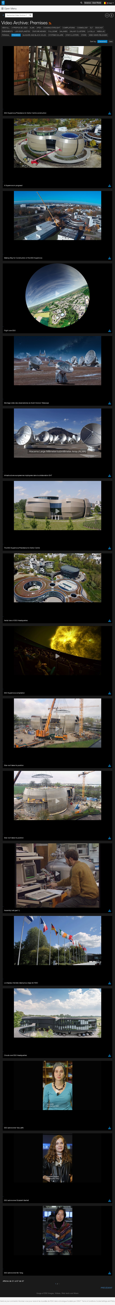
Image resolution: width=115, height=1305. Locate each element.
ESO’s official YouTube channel (64, 925)
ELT (91, 28)
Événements (7, 31)
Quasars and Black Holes (34, 35)
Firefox (10, 991)
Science (87, 3)
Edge (10, 988)
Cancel (22, 1038)
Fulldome (52, 31)
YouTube (6, 925)
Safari (10, 993)
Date (110, 41)
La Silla (91, 31)
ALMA (32, 28)
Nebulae (101, 31)
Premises (16, 35)
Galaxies (63, 31)
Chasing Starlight (51, 28)
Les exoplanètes (22, 31)
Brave (10, 983)
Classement (102, 41)
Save (9, 1038)
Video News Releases (98, 35)
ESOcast (99, 28)
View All (5, 28)
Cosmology (82, 28)
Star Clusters (72, 35)
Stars (83, 35)
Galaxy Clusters (77, 31)
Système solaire (55, 35)
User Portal (96, 3)
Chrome (11, 986)
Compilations (69, 28)
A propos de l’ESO (19, 28)
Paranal (6, 35)
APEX (39, 28)
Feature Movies (39, 31)
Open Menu (9, 8)
